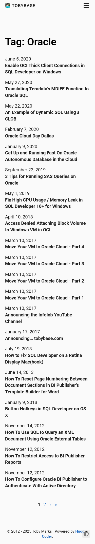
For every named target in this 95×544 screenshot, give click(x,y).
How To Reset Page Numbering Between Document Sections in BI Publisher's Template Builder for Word (46, 385)
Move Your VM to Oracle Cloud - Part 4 (44, 246)
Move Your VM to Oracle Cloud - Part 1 (44, 297)
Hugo (79, 531)
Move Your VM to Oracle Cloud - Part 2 (44, 281)
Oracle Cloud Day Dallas (29, 135)
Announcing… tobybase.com (34, 338)
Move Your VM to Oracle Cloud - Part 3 (44, 263)
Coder (47, 536)
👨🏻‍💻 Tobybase (21, 5)
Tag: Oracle (30, 42)
